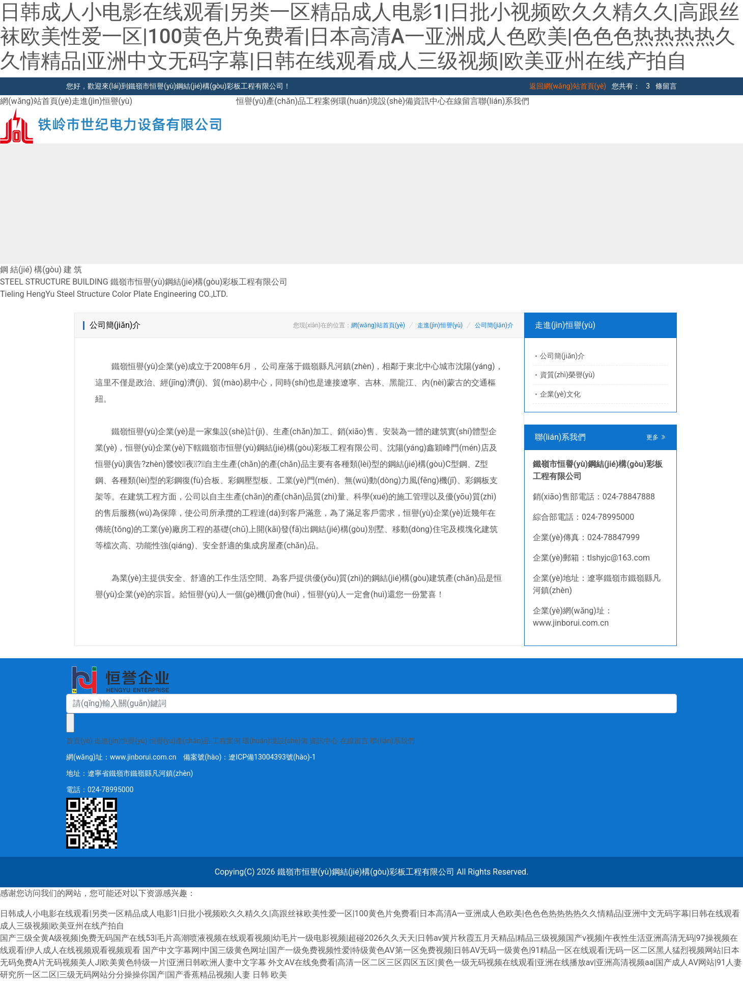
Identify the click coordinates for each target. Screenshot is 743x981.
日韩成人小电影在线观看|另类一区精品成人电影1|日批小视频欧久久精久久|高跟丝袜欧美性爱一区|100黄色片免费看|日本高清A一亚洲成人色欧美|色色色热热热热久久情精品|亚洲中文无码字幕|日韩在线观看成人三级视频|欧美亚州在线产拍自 (369, 36)
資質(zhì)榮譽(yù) (567, 375)
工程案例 (322, 101)
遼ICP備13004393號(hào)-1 (272, 757)
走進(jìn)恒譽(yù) (102, 101)
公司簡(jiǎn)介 (494, 325)
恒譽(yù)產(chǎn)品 (271, 101)
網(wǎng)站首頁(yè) (36, 101)
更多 (656, 437)
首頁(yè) (79, 741)
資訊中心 (429, 101)
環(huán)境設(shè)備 (375, 101)
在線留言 (462, 101)
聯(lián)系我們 (503, 101)
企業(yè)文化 (560, 394)
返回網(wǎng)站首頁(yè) (567, 86)
